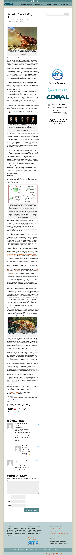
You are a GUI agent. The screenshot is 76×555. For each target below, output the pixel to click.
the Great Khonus (16, 270)
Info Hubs (48, 4)
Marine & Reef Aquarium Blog (60, 1)
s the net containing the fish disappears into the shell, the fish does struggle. (22, 254)
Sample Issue (21, 549)
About (64, 4)
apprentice (13, 273)
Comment (9, 480)
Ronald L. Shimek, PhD (14, 19)
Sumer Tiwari (25, 445)
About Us (51, 549)
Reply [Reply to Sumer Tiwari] (37, 446)
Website (9, 505)
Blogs (39, 4)
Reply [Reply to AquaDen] (37, 424)
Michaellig (17, 460)
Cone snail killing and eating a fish (14, 402)
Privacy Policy (31, 537)
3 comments (20, 21)
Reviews (41, 549)
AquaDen (17, 423)
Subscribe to (26, 4)
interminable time (29, 272)
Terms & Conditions (32, 539)
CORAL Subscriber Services (55, 528)
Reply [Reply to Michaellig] (37, 460)
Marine (15, 21)
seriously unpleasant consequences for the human (20, 66)
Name (8, 497)
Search (66, 14)
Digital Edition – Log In (31, 549)
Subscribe (14, 549)
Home (68, 1)
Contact (56, 549)
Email (8, 501)
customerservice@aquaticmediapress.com (58, 533)
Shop (55, 4)
